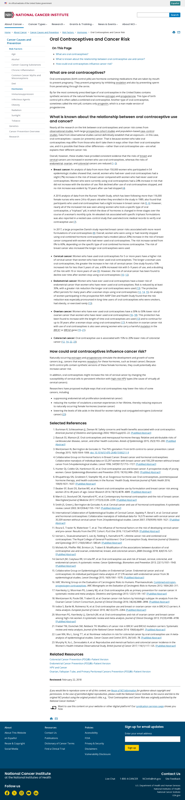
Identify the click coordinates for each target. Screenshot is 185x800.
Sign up (132, 747)
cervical (54, 159)
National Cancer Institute (168, 792)
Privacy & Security (94, 743)
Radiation (16, 110)
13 (138, 288)
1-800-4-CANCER (129, 778)
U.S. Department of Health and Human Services (157, 785)
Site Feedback (172, 778)
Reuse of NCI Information (123, 690)
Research (14, 136)
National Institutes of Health (167, 788)
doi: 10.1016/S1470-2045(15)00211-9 (109, 452)
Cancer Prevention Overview (24, 131)
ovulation (121, 82)
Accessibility (91, 732)
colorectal (83, 163)
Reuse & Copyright (15, 743)
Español (175, 3)
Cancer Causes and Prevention (19, 41)
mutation (145, 326)
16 (131, 315)
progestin (103, 103)
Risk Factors (15, 48)
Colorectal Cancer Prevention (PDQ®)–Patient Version (79, 659)
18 (135, 315)
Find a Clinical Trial (55, 748)
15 (147, 292)
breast (143, 156)
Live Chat (110, 778)
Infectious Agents (21, 99)
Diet (14, 83)
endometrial (56, 163)
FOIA (87, 738)
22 (71, 341)
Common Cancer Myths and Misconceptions (26, 77)
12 (126, 274)
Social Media (11, 748)
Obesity (16, 104)
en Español (11, 738)
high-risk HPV (118, 378)
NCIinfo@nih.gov (152, 778)
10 (122, 274)
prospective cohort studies (100, 131)
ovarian (68, 163)
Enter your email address (138, 733)
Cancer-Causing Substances (26, 64)
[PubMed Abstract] (141, 432)
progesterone (128, 96)
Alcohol (15, 59)
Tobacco (16, 120)
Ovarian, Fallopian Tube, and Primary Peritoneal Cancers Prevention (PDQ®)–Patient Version (100, 671)
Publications (51, 738)
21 (83, 330)
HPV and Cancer (58, 667)
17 (123, 322)
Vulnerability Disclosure (98, 754)
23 (74, 341)
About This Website (15, 732)
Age (14, 54)
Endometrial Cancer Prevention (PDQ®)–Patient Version (80, 663)
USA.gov (176, 795)
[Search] (174, 15)
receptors (92, 361)
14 (143, 292)
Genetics (13, 126)
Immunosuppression (23, 94)
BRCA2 (67, 330)
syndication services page (150, 706)
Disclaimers (91, 748)
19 (79, 330)
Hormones (17, 88)
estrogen (110, 96)
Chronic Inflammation (23, 70)
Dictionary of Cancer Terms (59, 743)
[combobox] (153, 15)
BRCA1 (57, 330)
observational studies (61, 131)
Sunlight (16, 115)
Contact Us (51, 732)
